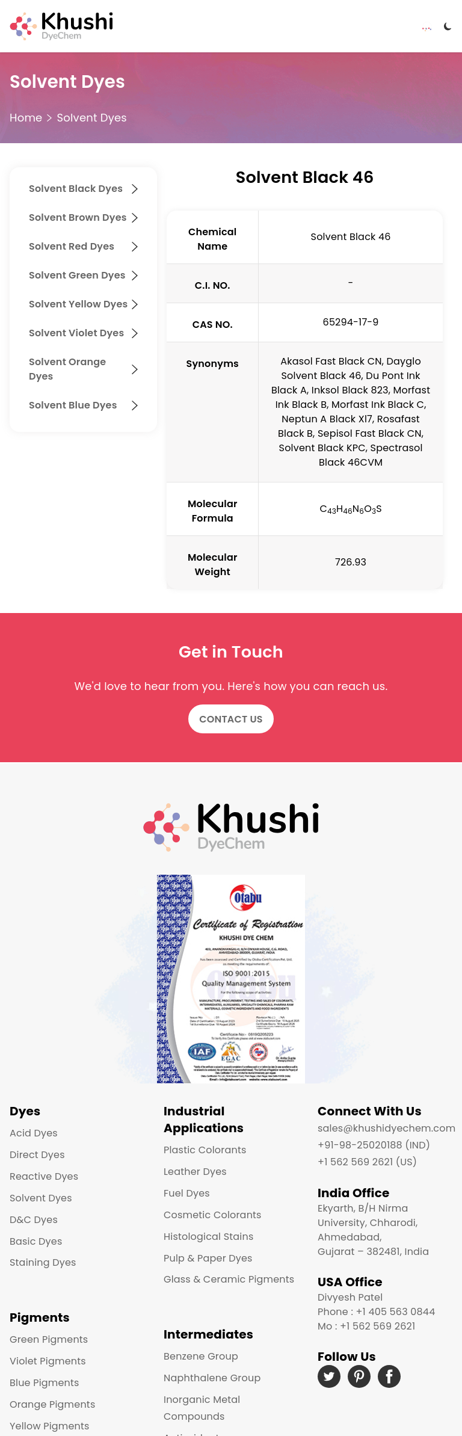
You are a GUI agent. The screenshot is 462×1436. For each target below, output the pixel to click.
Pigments (40, 1317)
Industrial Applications (204, 1119)
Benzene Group (201, 1356)
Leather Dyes (195, 1172)
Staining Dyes (43, 1262)
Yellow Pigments (50, 1426)
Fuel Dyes (187, 1193)
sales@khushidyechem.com (386, 1128)
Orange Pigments (52, 1404)
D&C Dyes (34, 1220)
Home (26, 117)
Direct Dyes (37, 1155)
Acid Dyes (34, 1133)
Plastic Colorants (205, 1150)
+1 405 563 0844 (395, 1312)
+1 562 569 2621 (377, 1326)
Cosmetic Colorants (213, 1215)
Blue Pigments (44, 1383)
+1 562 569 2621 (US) (367, 1162)
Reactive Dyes (44, 1176)
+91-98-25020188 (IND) (374, 1145)
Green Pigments (49, 1339)
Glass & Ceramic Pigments (229, 1279)
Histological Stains (208, 1236)
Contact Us (231, 719)
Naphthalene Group (212, 1378)
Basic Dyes (36, 1241)
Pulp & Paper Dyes (208, 1258)
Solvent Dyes (91, 117)
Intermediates (208, 1334)
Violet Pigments (48, 1361)
